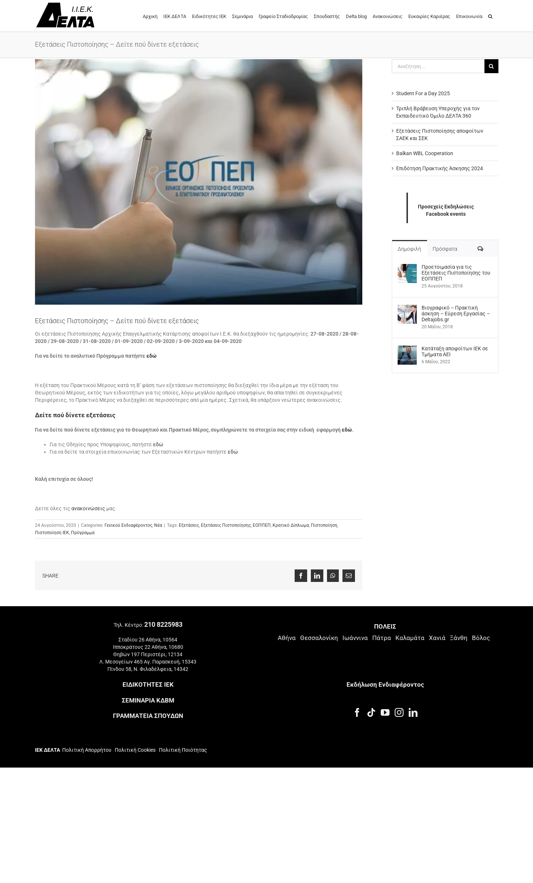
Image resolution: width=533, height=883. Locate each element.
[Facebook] (357, 712)
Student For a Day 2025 (423, 93)
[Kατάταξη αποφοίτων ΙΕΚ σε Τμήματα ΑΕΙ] (407, 349)
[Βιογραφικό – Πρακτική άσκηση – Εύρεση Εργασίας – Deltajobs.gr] (407, 308)
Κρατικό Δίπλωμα (291, 525)
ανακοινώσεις (88, 508)
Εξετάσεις (189, 525)
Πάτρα (381, 637)
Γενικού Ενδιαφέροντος (128, 525)
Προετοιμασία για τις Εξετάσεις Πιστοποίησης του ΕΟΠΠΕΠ (456, 273)
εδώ (151, 356)
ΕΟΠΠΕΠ (262, 525)
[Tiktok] (371, 712)
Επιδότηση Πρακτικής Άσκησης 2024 (439, 168)
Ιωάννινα (355, 637)
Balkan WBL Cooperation (424, 153)
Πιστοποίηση (324, 525)
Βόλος (481, 637)
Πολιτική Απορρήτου (87, 750)
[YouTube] (385, 712)
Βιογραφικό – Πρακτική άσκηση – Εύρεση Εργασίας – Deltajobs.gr (456, 313)
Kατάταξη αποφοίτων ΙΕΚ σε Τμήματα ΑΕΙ (455, 351)
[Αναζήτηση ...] (438, 66)
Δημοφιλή (409, 249)
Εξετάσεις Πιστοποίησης (226, 525)
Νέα (158, 525)
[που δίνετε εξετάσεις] (198, 182)
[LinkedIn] (413, 712)
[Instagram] (399, 712)
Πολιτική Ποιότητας (182, 750)
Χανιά (437, 637)
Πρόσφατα (445, 249)
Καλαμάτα (409, 637)
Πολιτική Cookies (135, 750)
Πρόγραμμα (83, 532)
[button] (490, 16)
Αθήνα (287, 637)
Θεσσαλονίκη (319, 637)
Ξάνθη (459, 637)
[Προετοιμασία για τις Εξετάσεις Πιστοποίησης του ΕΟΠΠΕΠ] (407, 268)
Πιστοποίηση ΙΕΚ (52, 532)
